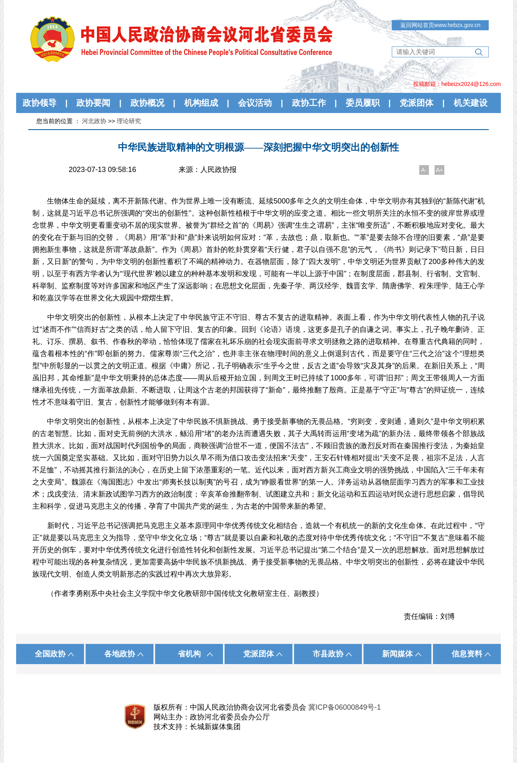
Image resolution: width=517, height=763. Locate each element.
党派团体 (416, 102)
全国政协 (50, 654)
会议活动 (255, 102)
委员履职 (363, 102)
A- (424, 170)
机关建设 (471, 102)
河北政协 (94, 120)
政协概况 (147, 102)
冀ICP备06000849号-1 (344, 707)
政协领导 (40, 102)
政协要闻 (93, 102)
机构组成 (201, 102)
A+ (439, 170)
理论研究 (129, 120)
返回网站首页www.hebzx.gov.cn (440, 25)
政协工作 (309, 102)
